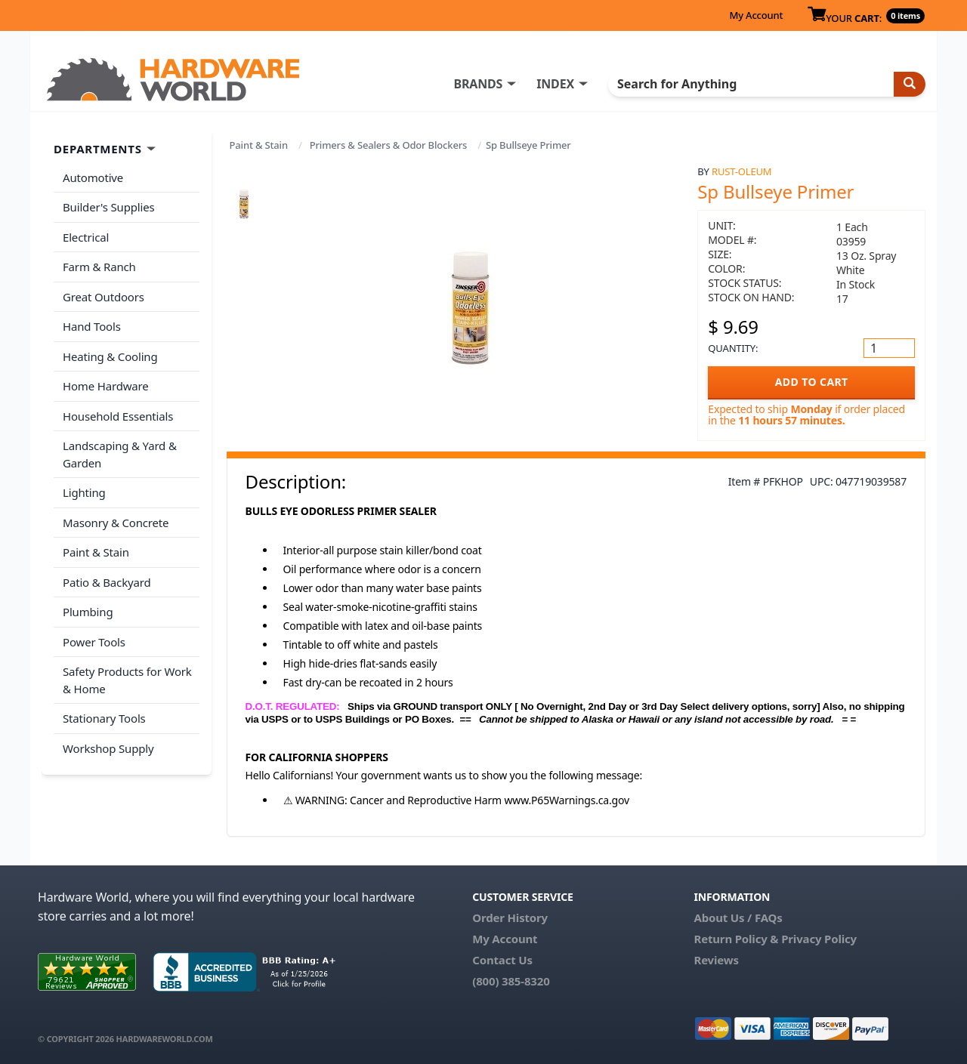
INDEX (555, 84)
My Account (756, 15)
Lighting (84, 492)
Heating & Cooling (110, 356)
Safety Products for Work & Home (127, 680)
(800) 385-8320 (510, 980)
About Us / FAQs (738, 917)
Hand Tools (92, 326)
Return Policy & (736, 938)
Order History (510, 917)
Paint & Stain (259, 145)
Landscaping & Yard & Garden (120, 454)
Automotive (93, 177)
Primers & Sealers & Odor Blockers (388, 145)
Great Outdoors (103, 296)
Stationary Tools (104, 718)
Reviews (716, 959)
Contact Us (502, 959)
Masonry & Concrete (115, 522)
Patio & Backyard (106, 582)
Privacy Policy (819, 938)
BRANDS (477, 84)
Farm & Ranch (99, 266)
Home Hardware (106, 385)
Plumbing (88, 611)
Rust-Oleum (741, 171)
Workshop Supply (108, 748)
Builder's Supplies (109, 206)
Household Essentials (118, 416)
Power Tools (94, 641)
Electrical (86, 237)
